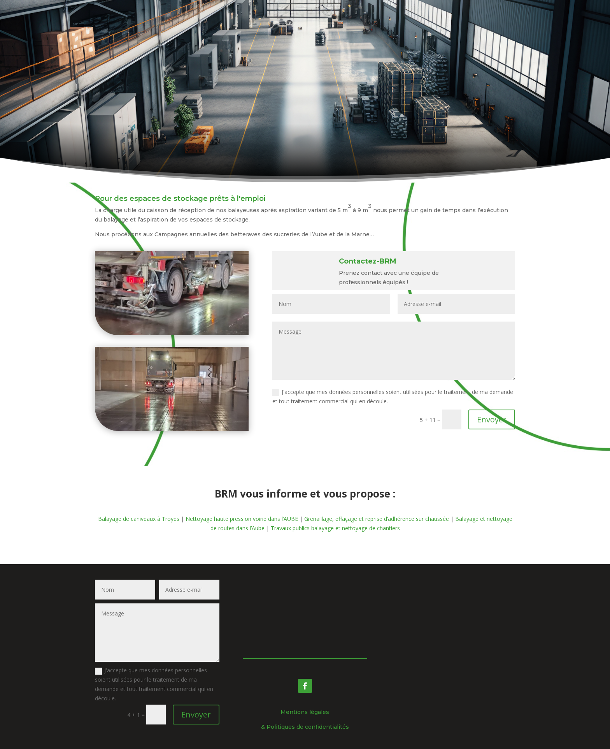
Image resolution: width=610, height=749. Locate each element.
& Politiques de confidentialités (305, 726)
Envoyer (492, 419)
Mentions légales (304, 712)
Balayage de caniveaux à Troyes (138, 518)
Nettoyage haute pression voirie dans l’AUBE (242, 518)
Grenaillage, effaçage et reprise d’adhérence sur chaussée (377, 518)
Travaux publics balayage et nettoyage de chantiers (335, 528)
